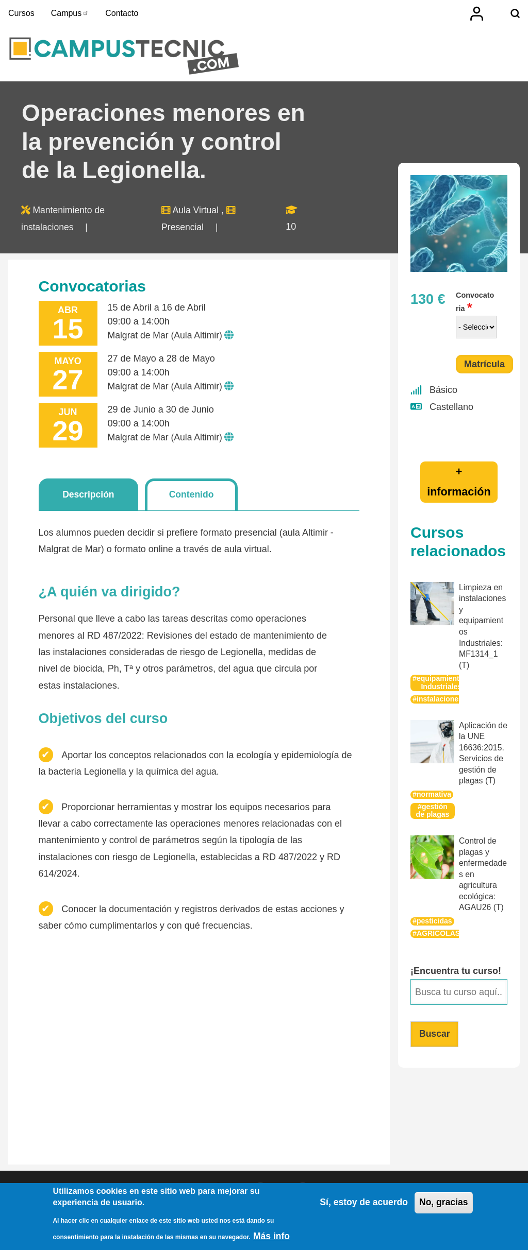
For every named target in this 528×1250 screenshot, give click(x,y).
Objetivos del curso (103, 722)
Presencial (183, 230)
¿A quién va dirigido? (109, 595)
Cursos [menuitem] (21, 13)
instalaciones (440, 699)
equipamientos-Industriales (444, 683)
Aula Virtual (197, 213)
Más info (272, 1236)
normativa (434, 793)
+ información (459, 484)
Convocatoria (475, 304)
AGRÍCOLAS (439, 931)
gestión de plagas (433, 809)
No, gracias (443, 1203)
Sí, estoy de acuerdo (361, 1203)
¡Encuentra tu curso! (455, 968)
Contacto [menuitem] (121, 13)
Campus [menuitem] (70, 13)
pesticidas (435, 918)
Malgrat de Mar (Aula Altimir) (166, 338)
